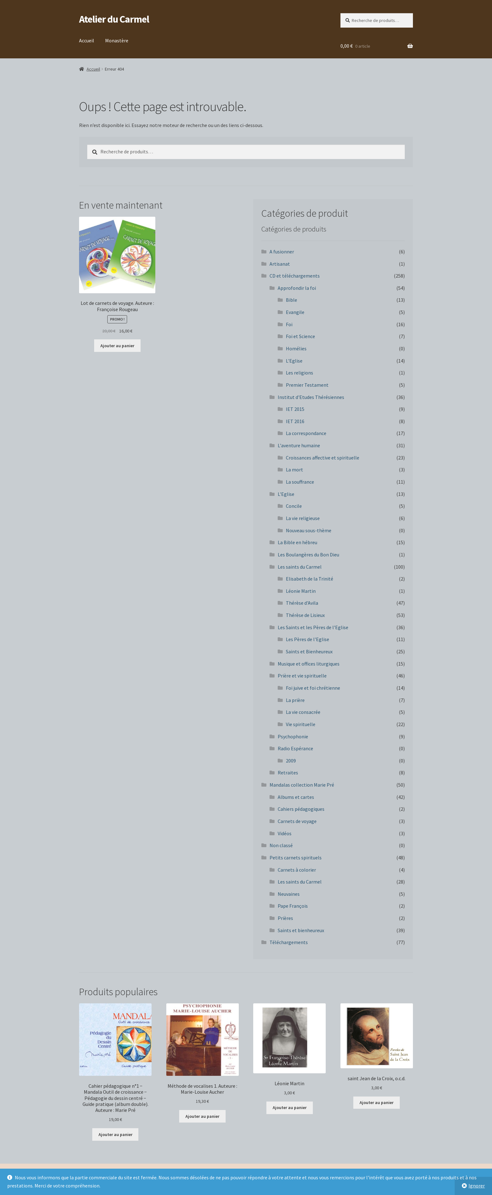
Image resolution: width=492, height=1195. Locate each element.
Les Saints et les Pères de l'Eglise (313, 627)
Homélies (296, 348)
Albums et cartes (296, 797)
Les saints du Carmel (300, 567)
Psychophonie (293, 736)
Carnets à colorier (297, 870)
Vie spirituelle (300, 724)
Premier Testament (307, 385)
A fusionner (282, 251)
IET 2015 (295, 409)
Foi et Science (300, 336)
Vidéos (284, 833)
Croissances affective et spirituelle (322, 457)
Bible (291, 300)
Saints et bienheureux (301, 930)
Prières (285, 918)
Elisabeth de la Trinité (309, 579)
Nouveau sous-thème (308, 530)
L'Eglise (294, 361)
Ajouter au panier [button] (117, 345)
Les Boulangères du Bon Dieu (308, 554)
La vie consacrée (303, 712)
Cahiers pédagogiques (301, 809)
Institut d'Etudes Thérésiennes (311, 397)
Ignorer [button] (476, 1185)
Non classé (281, 845)
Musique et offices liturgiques (309, 664)
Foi (289, 324)
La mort (294, 469)
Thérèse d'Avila (302, 603)
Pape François (293, 906)
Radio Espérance (295, 748)
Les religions (299, 372)
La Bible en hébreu (297, 542)
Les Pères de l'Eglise (307, 639)
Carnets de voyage (297, 821)
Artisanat (280, 264)
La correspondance (306, 433)
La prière (295, 700)
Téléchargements (289, 942)
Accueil (86, 40)
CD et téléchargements (295, 276)
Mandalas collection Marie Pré (302, 785)
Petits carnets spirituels (296, 857)
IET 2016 (295, 421)
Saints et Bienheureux (309, 651)
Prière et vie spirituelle (302, 675)
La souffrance (300, 482)
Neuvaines (289, 894)
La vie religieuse (303, 518)
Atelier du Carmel (114, 19)
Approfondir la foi (297, 288)
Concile (294, 506)
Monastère (116, 40)
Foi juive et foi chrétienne (313, 688)
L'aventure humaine (299, 445)
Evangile (295, 312)
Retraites (288, 772)
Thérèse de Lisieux (305, 615)
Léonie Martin (301, 591)
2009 (291, 760)
